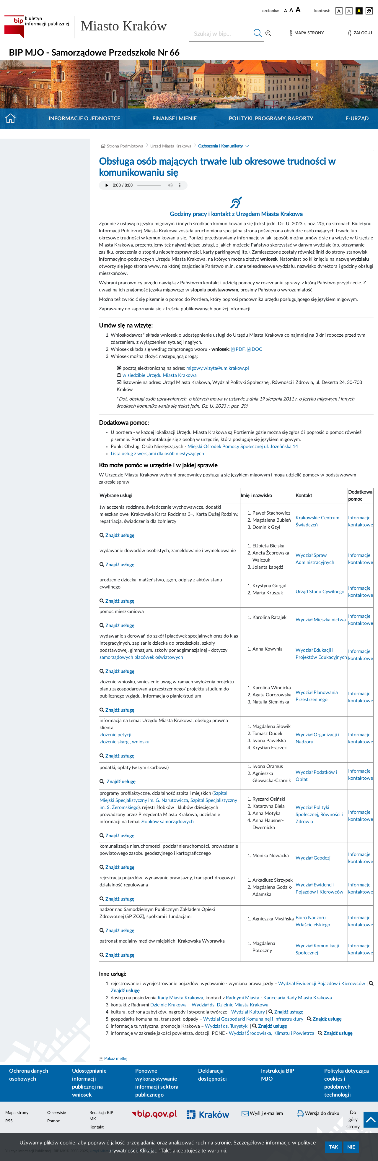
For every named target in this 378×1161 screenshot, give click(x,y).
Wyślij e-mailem (262, 1113)
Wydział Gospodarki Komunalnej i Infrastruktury (253, 1019)
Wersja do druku (318, 1113)
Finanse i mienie (174, 118)
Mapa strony (16, 1113)
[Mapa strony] (307, 33)
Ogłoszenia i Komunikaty (220, 146)
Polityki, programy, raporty (271, 118)
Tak (333, 1147)
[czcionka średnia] (291, 11)
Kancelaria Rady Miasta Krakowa (297, 997)
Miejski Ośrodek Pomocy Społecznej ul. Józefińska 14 (243, 446)
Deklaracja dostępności (212, 1075)
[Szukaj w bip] (258, 34)
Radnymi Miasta (242, 997)
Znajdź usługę (121, 781)
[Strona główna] (12, 119)
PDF (238, 349)
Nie (351, 1147)
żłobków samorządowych (167, 821)
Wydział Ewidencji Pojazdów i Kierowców (321, 983)
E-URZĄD (357, 118)
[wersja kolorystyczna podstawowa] (339, 11)
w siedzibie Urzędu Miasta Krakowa (160, 375)
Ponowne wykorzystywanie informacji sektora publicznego (156, 1083)
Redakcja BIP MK (101, 1116)
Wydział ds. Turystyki (227, 1026)
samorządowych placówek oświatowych (141, 657)
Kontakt (96, 1127)
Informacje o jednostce (84, 118)
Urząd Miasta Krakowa (170, 146)
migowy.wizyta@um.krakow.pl (217, 368)
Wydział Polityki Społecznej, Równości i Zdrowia (319, 814)
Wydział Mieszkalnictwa (321, 619)
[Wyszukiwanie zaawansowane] (268, 34)
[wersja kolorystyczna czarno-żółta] (359, 11)
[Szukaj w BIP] (220, 34)
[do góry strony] (360, 1119)
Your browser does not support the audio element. (143, 185)
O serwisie (56, 1113)
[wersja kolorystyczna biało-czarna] (349, 11)
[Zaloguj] (360, 33)
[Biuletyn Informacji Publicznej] (154, 1118)
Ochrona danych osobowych (28, 1075)
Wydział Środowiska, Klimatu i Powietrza (271, 1033)
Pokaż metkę (115, 1059)
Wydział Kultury (248, 1012)
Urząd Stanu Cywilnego (320, 591)
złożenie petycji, (116, 734)
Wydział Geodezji (314, 858)
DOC (254, 349)
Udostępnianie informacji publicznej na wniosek (89, 1083)
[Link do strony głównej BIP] (93, 27)
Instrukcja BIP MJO (277, 1075)
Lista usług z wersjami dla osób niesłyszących (157, 453)
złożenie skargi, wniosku (124, 742)
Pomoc (53, 1121)
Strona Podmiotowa (125, 146)
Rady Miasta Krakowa (180, 997)
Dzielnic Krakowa (168, 1005)
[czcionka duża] (304, 10)
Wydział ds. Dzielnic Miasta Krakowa (230, 1005)
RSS (9, 1121)
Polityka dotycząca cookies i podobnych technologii (346, 1083)
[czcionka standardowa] (286, 10)
